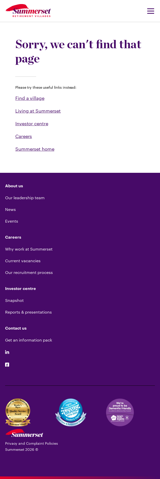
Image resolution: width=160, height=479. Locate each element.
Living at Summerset (38, 111)
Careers (23, 136)
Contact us (16, 328)
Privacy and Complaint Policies (31, 443)
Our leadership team (25, 197)
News (10, 209)
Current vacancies (23, 260)
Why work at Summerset (29, 248)
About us (14, 186)
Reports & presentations (28, 312)
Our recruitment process (29, 272)
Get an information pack (28, 339)
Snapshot (14, 300)
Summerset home (34, 149)
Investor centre (31, 123)
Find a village (29, 98)
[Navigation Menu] (149, 11)
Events (11, 221)
